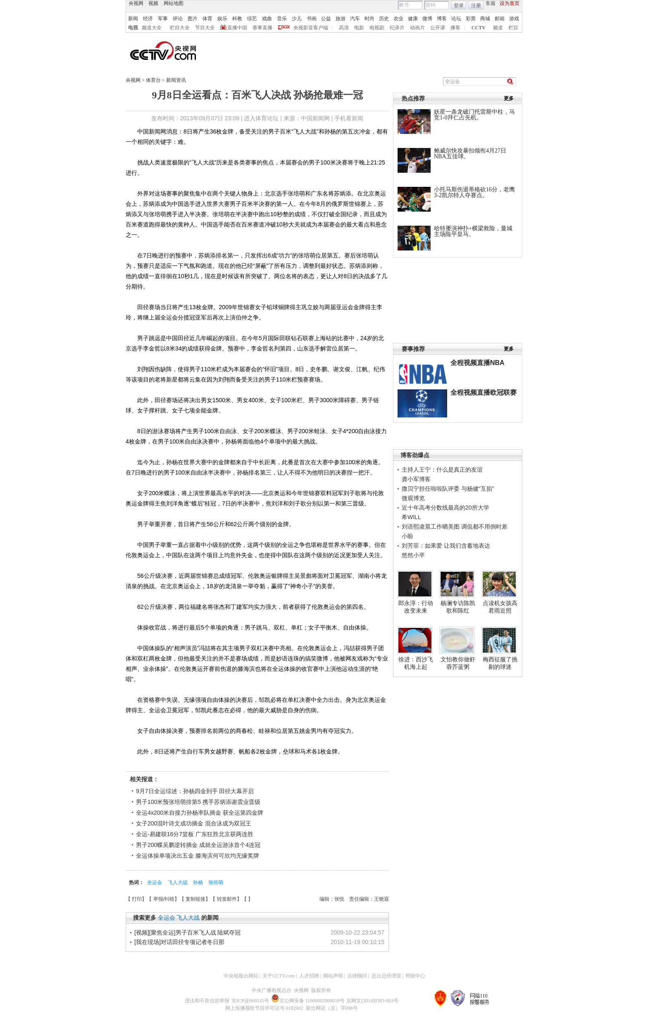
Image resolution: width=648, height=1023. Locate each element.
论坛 (456, 18)
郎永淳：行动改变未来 (415, 607)
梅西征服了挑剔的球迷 (500, 663)
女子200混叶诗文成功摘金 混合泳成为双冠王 (193, 823)
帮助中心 (415, 976)
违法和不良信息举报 (207, 1001)
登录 (459, 5)
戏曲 (267, 18)
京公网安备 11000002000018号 (308, 1001)
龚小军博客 (416, 479)
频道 (498, 28)
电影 (359, 28)
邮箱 (500, 18)
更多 (509, 98)
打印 (137, 899)
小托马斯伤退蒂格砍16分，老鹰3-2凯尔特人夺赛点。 (474, 192)
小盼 (407, 536)
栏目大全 (180, 28)
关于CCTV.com (278, 976)
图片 (193, 18)
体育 (207, 18)
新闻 (133, 18)
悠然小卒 (413, 555)
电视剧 (376, 28)
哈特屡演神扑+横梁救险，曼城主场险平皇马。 (473, 231)
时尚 (369, 18)
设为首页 (509, 3)
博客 (442, 18)
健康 (413, 18)
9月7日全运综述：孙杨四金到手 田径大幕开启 (195, 791)
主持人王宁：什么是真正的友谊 (442, 469)
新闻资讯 (176, 80)
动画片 (417, 28)
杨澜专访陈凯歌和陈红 (458, 607)
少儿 (297, 18)
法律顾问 (357, 976)
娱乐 (222, 18)
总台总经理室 (386, 976)
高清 (344, 28)
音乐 (282, 18)
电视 (133, 28)
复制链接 (195, 899)
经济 (148, 18)
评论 (178, 18)
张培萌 (215, 882)
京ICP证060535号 (250, 1001)
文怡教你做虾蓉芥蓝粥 (458, 663)
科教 (237, 18)
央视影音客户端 (310, 28)
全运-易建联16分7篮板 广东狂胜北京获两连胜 (194, 834)
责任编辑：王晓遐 (369, 899)
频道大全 (152, 28)
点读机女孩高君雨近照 (500, 607)
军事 (163, 18)
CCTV (479, 28)
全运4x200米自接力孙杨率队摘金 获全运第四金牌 (199, 812)
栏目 (513, 28)
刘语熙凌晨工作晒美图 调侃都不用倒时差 (454, 526)
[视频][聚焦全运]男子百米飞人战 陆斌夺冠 (187, 932)
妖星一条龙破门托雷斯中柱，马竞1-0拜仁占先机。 (474, 115)
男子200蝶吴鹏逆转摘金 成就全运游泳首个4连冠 (198, 845)
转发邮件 (227, 899)
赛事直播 (262, 28)
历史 (384, 18)
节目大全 (205, 28)
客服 (491, 3)
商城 (485, 18)
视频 (153, 3)
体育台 (154, 80)
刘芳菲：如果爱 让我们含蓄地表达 (446, 545)
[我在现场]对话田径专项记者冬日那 (179, 942)
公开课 (437, 28)
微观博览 (413, 498)
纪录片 (397, 28)
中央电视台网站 (241, 976)
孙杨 (198, 882)
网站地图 (173, 3)
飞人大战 (178, 882)
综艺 (252, 18)
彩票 (471, 18)
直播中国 (237, 28)
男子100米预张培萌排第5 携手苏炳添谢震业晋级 (198, 802)
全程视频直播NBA (477, 362)
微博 (427, 18)
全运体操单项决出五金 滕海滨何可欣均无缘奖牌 (197, 855)
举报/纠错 (163, 899)
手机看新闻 (348, 118)
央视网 (136, 3)
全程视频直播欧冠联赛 (483, 392)
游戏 (514, 18)
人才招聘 (309, 976)
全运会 (155, 882)
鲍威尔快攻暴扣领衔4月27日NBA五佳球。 (470, 154)
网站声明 (333, 976)
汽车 (355, 18)
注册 (476, 5)
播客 (455, 28)
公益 (326, 18)
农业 (398, 18)
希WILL (411, 517)
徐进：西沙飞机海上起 (415, 663)
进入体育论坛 (261, 118)
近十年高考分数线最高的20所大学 (445, 507)
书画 (312, 18)
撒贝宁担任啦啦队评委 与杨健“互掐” (448, 488)
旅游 (340, 18)
